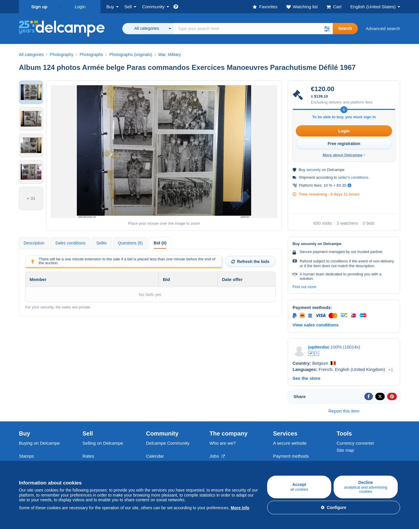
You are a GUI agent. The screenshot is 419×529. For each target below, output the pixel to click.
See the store (306, 378)
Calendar (155, 456)
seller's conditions (353, 177)
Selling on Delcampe (102, 443)
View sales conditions (316, 324)
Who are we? (223, 443)
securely (313, 169)
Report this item (343, 410)
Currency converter (355, 443)
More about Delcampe (344, 155)
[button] (326, 28)
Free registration (344, 143)
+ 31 (31, 198)
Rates (88, 456)
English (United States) (373, 6)
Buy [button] (110, 6)
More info (240, 507)
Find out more (304, 287)
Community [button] (153, 6)
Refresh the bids (250, 261)
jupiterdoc (319, 347)
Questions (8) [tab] (130, 243)
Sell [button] (128, 6)
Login (80, 6)
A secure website (289, 443)
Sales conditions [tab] (70, 243)
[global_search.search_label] (253, 28)
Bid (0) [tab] (160, 243)
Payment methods (291, 456)
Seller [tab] (101, 243)
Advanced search (383, 28)
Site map (345, 450)
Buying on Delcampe (39, 443)
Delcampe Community (168, 443)
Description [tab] (34, 243)
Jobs (217, 456)
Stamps (26, 456)
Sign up (39, 6)
